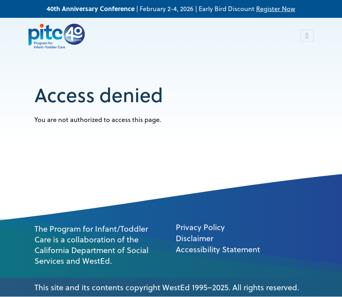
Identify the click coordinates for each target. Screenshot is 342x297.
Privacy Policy (200, 227)
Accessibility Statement (218, 249)
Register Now (275, 8)
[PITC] (58, 35)
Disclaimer (194, 238)
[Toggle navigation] (307, 36)
